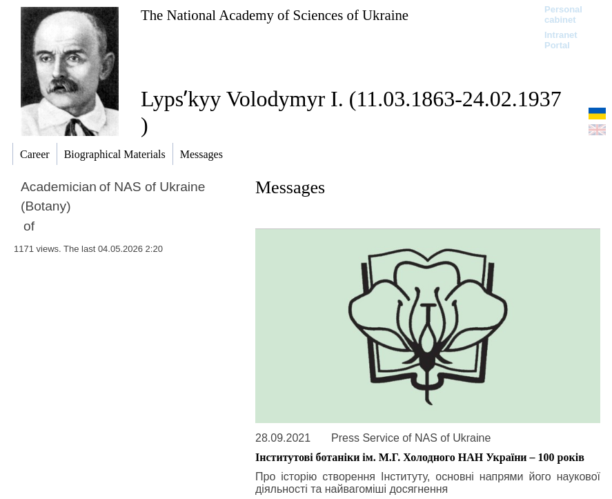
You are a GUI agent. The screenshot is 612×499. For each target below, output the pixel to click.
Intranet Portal (561, 40)
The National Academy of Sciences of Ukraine (274, 15)
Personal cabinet (563, 14)
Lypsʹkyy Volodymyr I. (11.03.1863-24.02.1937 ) (351, 111)
